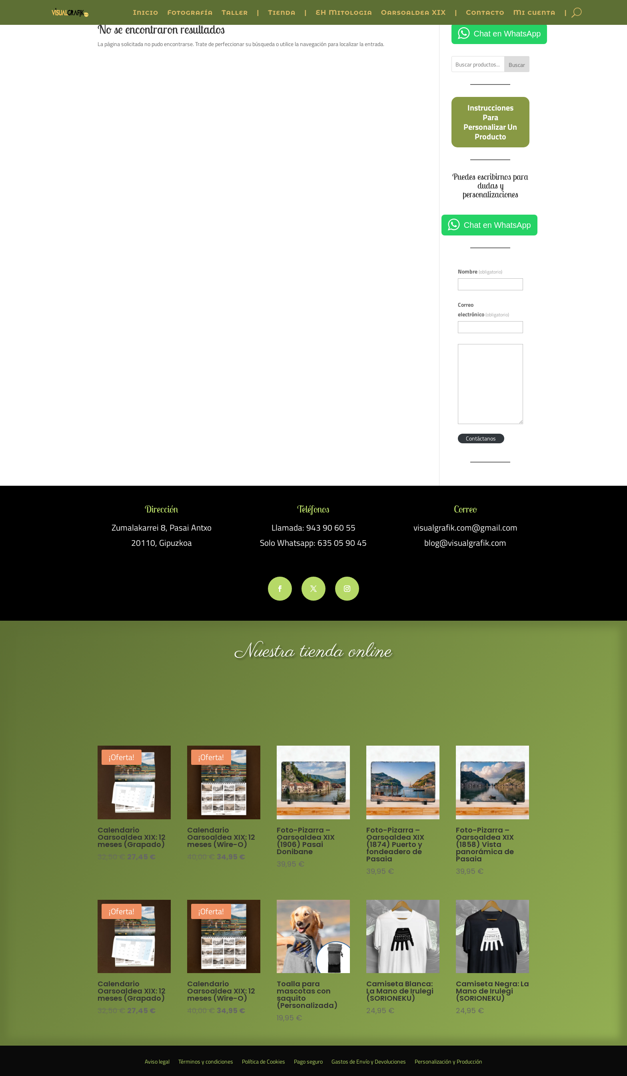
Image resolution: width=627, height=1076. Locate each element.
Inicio (145, 12)
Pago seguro (308, 1062)
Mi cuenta (534, 12)
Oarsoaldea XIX (413, 12)
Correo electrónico (483, 309)
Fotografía (190, 12)
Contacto (485, 12)
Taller (235, 12)
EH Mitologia (344, 12)
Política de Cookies (263, 1062)
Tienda (282, 12)
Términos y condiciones (205, 1062)
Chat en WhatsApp (507, 33)
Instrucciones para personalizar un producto (490, 121)
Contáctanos (481, 438)
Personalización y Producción (448, 1062)
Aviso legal (157, 1062)
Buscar (517, 64)
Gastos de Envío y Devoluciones (368, 1062)
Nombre (480, 271)
